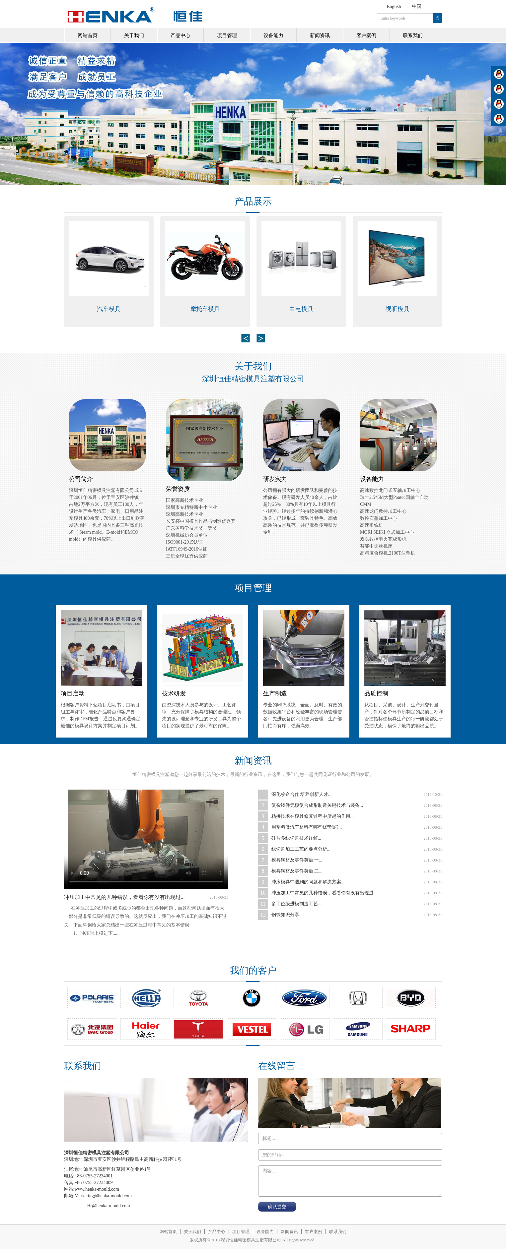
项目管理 (227, 35)
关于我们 (134, 35)
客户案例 (366, 35)
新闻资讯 (320, 35)
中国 (416, 6)
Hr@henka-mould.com (108, 1205)
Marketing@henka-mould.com (103, 1195)
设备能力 (273, 35)
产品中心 (180, 35)
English (394, 6)
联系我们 (413, 35)
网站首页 (88, 35)
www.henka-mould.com (96, 1189)
